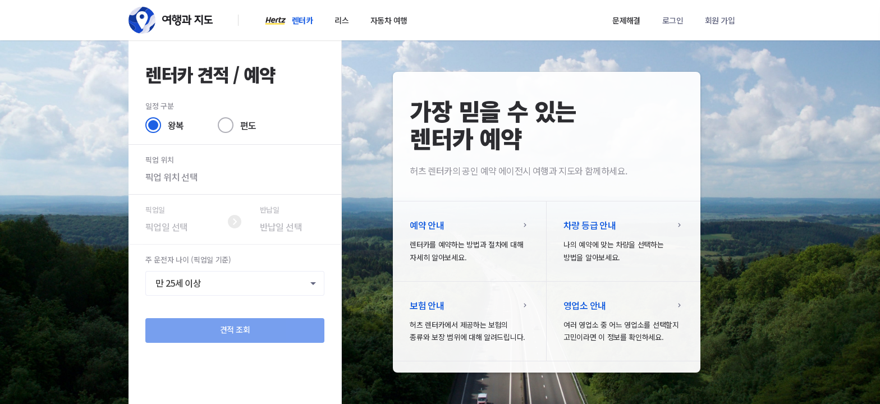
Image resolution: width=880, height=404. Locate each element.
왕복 (176, 125)
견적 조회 (235, 329)
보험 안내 (427, 305)
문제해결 (626, 20)
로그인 (672, 20)
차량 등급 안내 (589, 225)
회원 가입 (720, 20)
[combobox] (234, 283)
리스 (341, 20)
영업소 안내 (584, 305)
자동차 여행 (388, 20)
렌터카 (302, 20)
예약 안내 (427, 225)
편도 (248, 125)
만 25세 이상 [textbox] (178, 283)
